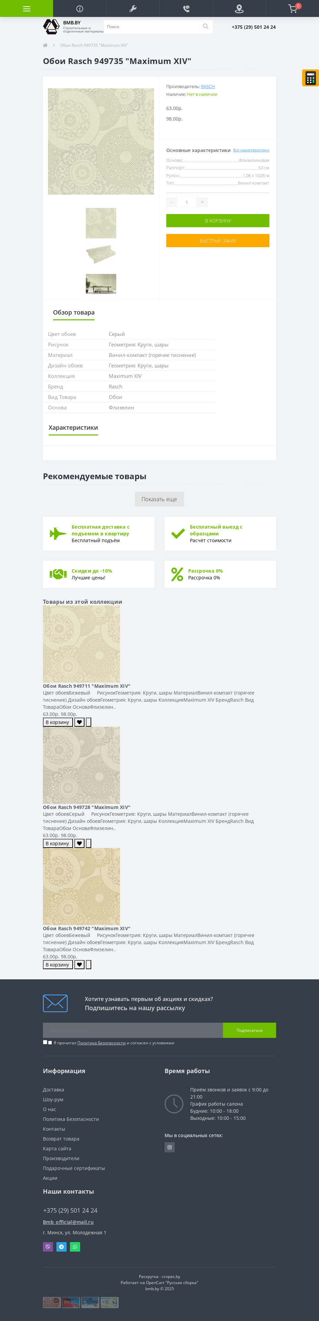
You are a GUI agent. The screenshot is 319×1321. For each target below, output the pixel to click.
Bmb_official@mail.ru (68, 1222)
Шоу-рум (53, 1099)
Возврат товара (61, 1138)
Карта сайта (57, 1148)
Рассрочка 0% (205, 571)
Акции (50, 1178)
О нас (49, 1109)
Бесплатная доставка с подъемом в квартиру (100, 530)
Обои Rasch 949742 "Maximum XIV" (86, 928)
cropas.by (171, 1276)
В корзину (218, 220)
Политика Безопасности (101, 1043)
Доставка (53, 1089)
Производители (61, 1158)
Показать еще (159, 499)
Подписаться (250, 1030)
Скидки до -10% (92, 571)
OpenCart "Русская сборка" (172, 1282)
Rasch (208, 86)
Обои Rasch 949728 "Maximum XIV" (86, 807)
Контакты (54, 1129)
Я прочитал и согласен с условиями (114, 1043)
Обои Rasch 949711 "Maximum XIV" (86, 686)
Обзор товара (74, 312)
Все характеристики (251, 149)
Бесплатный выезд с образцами (216, 530)
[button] (133, 8)
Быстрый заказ (218, 240)
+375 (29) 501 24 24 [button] (70, 1210)
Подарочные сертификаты (74, 1168)
